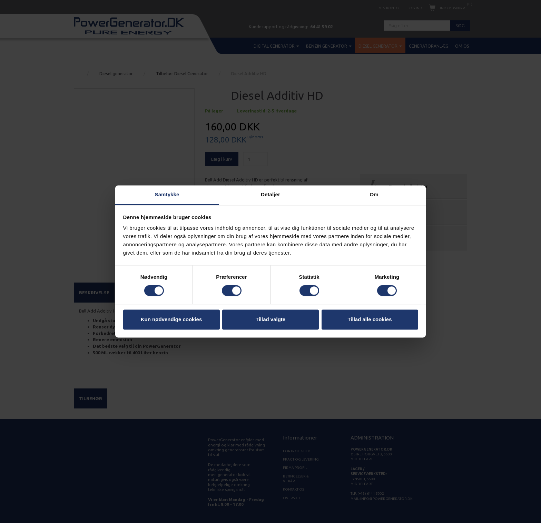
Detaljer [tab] (270, 194)
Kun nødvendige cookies (171, 319)
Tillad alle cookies (369, 319)
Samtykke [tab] (167, 194)
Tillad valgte (270, 319)
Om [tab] (374, 194)
